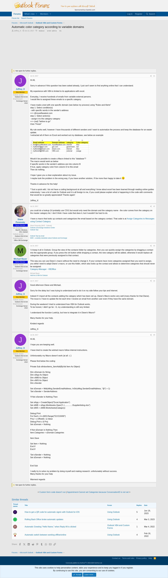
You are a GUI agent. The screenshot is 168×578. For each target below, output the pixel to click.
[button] (36, 14)
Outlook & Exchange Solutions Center (42, 228)
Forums (17, 14)
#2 (154, 206)
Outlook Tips (34, 230)
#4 (154, 281)
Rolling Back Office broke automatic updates (44, 519)
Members (44, 14)
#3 (154, 246)
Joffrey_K (17, 31)
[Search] (150, 14)
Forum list (15, 18)
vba (60, 31)
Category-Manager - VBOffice (43, 269)
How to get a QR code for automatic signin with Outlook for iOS (52, 512)
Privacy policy (141, 558)
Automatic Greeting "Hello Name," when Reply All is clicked (50, 527)
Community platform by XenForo (84, 563)
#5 (154, 335)
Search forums (26, 18)
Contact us (116, 558)
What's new (29, 14)
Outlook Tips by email (37, 236)
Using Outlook (113, 512)
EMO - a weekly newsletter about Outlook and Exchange (48, 238)
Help (150, 558)
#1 (154, 76)
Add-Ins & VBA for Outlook (39, 275)
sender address (52, 31)
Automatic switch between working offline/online (45, 535)
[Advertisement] (71, 51)
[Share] (150, 76)
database (42, 31)
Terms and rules (128, 558)
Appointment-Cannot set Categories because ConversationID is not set (98, 492)
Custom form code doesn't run (52, 492)
